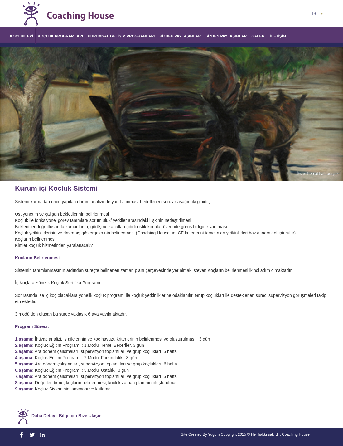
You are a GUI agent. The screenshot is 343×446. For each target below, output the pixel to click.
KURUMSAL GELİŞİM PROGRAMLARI (121, 36)
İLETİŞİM (278, 36)
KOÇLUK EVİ (21, 36)
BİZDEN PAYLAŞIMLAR (180, 36)
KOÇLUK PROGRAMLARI (60, 36)
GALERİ (258, 36)
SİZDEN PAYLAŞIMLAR (226, 36)
